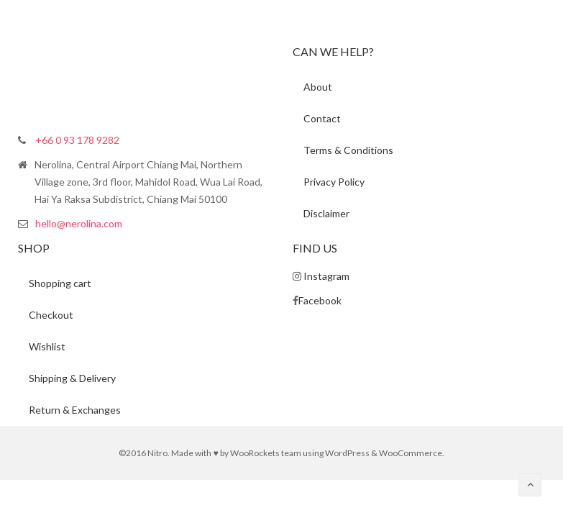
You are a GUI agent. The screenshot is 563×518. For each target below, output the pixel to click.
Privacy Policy (334, 182)
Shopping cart (60, 283)
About (317, 87)
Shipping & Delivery (72, 378)
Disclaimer (326, 213)
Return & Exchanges (75, 410)
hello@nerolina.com (78, 223)
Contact (322, 118)
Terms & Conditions (348, 150)
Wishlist (47, 346)
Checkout (51, 315)
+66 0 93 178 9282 (77, 140)
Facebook (320, 300)
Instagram (326, 276)
